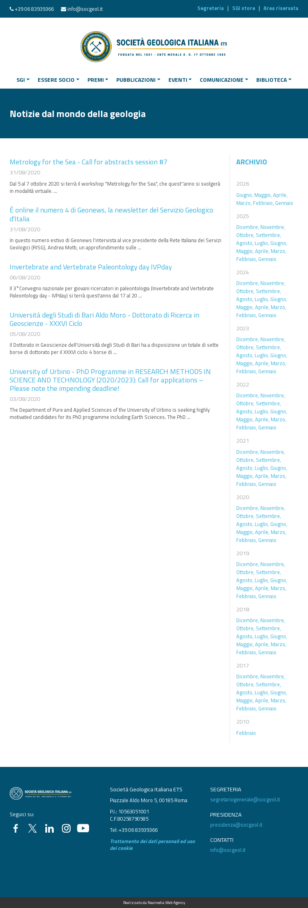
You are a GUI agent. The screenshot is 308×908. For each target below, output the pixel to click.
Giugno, (244, 195)
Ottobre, (245, 235)
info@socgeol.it (85, 9)
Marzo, (244, 203)
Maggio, (263, 195)
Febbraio (246, 733)
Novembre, (272, 227)
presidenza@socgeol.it (236, 825)
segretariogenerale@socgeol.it (245, 799)
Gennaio (284, 203)
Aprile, (280, 195)
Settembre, (268, 235)
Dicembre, (247, 227)
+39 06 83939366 (34, 9)
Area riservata (280, 8)
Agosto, (244, 243)
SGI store (243, 8)
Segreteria (210, 8)
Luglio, (262, 243)
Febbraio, (263, 203)
